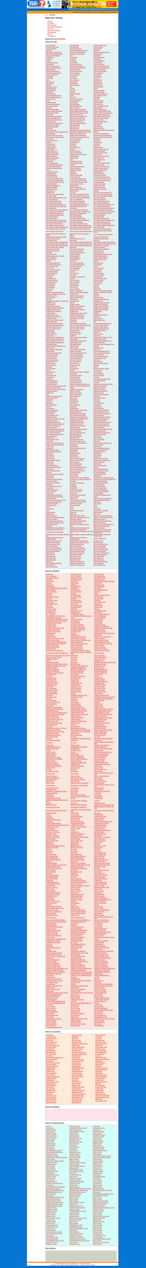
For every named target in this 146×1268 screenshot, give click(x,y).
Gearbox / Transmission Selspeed (79, 292)
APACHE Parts (50, 635)
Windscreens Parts (51, 1099)
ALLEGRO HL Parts (99, 630)
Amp (71, 87)
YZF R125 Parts (75, 1015)
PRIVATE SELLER (92, 12)
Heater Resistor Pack (99, 320)
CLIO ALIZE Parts (75, 704)
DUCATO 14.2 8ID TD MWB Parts (103, 738)
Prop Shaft (96, 382)
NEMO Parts (74, 873)
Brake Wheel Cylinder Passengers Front (57, 132)
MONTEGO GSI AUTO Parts (54, 868)
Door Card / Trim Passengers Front (79, 194)
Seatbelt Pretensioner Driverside (102, 422)
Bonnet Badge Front (75, 100)
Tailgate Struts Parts (77, 1092)
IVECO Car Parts (50, 1168)
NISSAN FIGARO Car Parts (53, 1200)
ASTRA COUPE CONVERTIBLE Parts (56, 642)
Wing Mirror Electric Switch (100, 549)
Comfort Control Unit (75, 168)
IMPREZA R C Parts (99, 803)
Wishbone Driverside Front (77, 561)
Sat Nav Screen (97, 406)
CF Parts (73, 693)
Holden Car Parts (74, 1159)
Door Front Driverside (99, 197)
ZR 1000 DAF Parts (51, 1024)
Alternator (48, 85)
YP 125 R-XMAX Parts (52, 1015)
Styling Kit (48, 472)
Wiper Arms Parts (50, 1101)
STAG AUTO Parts (99, 942)
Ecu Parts (98, 1056)
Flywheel (95, 261)
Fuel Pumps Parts (100, 1062)
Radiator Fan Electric (51, 391)
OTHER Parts (98, 880)
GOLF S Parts (50, 781)
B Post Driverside (50, 94)
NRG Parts (74, 877)
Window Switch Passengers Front (79, 541)
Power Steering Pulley (99, 380)
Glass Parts (98, 1066)
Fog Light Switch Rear (76, 266)
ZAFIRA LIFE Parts (51, 1020)
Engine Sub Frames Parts (102, 1059)
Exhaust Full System (75, 254)
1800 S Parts (49, 585)
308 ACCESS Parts (76, 597)
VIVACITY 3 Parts (75, 991)
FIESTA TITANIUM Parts (77, 757)
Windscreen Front (98, 541)
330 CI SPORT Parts (99, 602)
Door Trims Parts (99, 1054)
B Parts (48, 660)
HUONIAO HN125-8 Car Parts (77, 1162)
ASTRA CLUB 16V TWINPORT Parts (81, 640)
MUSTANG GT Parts (76, 872)
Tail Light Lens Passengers (77, 483)
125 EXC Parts (50, 581)
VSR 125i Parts (98, 994)
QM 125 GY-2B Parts (100, 901)
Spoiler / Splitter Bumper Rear (101, 448)
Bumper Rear (97, 139)
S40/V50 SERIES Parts (100, 928)
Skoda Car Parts (73, 1223)
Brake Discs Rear (50, 121)
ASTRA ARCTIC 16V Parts (78, 638)
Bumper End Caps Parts (52, 1045)
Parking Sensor (50, 377)
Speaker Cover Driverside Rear (78, 443)
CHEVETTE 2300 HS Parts (101, 695)
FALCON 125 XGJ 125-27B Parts (103, 748)
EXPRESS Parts (75, 748)
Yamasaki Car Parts (74, 1244)
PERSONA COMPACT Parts (102, 887)
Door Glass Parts (76, 1050)
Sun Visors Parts (76, 1088)
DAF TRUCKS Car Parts (75, 1142)
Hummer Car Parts (98, 1161)
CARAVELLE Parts (99, 683)
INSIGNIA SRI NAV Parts (53, 807)
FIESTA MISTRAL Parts (77, 755)
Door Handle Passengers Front (78, 206)
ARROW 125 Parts (51, 636)
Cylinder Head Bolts (51, 184)
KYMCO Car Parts (51, 1176)
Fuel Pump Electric (98, 280)
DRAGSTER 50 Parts (52, 737)
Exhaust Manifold (74, 256)
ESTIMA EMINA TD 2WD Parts (79, 747)
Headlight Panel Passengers (53, 311)
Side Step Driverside (51, 436)
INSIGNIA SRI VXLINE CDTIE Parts (104, 810)
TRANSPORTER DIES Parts (102, 972)
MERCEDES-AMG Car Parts (54, 1192)
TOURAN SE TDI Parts (100, 953)
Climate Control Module (52, 158)
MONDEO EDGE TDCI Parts (102, 865)
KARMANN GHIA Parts (100, 816)
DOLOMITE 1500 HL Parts (53, 735)
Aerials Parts (75, 1036)
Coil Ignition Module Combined (54, 165)
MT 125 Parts (74, 870)
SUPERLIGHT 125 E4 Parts (101, 947)
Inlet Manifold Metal (51, 344)
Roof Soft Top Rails (75, 405)
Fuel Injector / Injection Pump (77, 276)
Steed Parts (49, 944)
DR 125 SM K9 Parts (76, 735)
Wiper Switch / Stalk (98, 560)
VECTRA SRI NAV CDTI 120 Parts (103, 984)
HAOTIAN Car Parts (74, 1157)
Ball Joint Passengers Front (53, 95)
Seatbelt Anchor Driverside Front (78, 417)
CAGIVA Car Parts (74, 1135)
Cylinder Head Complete (76, 184)
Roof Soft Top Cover (98, 403)
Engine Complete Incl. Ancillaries (55, 247)
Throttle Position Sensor (99, 488)
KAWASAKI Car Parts (52, 1171)
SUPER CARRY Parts (77, 946)
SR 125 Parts (74, 942)
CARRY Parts (49, 686)
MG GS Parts (49, 851)
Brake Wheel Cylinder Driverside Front (80, 130)
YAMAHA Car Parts (51, 1244)
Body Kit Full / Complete (76, 99)
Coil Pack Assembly (98, 165)
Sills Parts (98, 1083)
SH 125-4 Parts (50, 937)
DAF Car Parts (50, 1142)
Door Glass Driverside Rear (77, 201)
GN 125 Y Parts (50, 773)
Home (47, 15)
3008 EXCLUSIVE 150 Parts (102, 595)
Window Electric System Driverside (55, 528)
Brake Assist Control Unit (76, 114)
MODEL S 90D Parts (99, 861)
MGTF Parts (74, 853)
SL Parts (96, 939)
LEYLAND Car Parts (51, 1181)
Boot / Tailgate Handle (76, 106)
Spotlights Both (74, 451)
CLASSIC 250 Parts (51, 704)
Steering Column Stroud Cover (101, 460)
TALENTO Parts (98, 949)
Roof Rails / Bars (74, 401)
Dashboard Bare (74, 185)
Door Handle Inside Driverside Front (55, 204)
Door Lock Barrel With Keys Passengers (57, 210)
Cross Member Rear (51, 175)
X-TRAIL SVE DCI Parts (77, 999)
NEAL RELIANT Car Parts (53, 1199)
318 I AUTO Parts (99, 598)
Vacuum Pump (50, 509)
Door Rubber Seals (98, 216)
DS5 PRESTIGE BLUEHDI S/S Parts (81, 738)
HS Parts (73, 798)
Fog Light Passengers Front (53, 264)
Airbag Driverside (50, 69)
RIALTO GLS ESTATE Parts (101, 910)
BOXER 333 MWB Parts (77, 671)
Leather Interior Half (51, 356)
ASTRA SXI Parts (99, 653)
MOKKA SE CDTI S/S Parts (78, 863)
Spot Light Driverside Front (100, 450)
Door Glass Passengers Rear (54, 203)
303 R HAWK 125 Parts (52, 597)
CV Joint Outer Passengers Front (55, 182)
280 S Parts (97, 591)
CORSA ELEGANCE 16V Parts (102, 711)
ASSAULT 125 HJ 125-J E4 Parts (55, 638)
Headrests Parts (76, 1069)
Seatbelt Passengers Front (53, 422)
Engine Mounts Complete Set (101, 249)
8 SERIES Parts (75, 612)
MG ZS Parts (97, 851)
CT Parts (73, 724)
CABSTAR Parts (98, 678)
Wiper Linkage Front (75, 556)
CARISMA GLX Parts (100, 685)
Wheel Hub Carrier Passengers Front (103, 524)
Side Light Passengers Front (77, 432)
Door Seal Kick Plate (51, 218)
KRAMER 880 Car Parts (52, 1175)
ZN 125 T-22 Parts (99, 1020)
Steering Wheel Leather (99, 465)
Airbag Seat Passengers (100, 71)
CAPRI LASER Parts (76, 683)
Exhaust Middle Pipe (75, 257)
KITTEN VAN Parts (99, 818)
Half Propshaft (73, 299)
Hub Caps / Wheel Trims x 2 (53, 327)
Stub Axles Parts (50, 1088)
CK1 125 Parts (75, 702)
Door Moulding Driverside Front (54, 213)
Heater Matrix (73, 320)
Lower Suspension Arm (52, 360)
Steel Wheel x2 (50, 455)
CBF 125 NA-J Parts (99, 688)
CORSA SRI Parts (75, 719)
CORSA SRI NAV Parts (100, 719)
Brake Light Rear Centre (52, 125)
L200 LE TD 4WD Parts (77, 821)
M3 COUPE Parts (99, 832)
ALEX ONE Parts (75, 623)
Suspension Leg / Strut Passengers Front (104, 479)
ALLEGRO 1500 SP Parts (53, 630)
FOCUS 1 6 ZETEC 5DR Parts (79, 759)
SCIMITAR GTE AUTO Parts (78, 932)
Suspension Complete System (54, 479)
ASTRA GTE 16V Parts (52, 645)
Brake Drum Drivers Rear (100, 121)
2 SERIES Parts (50, 586)
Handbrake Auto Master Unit (101, 299)
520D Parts (74, 609)
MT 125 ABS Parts (51, 872)
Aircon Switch (73, 78)
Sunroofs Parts (99, 1088)
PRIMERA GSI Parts (51, 896)
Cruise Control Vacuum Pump (101, 177)
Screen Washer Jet (98, 408)
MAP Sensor (96, 360)
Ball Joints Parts (76, 1040)
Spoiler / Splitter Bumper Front (78, 448)
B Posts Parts (49, 1040)
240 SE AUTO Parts (51, 591)
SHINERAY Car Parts (98, 1221)
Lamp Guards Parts (51, 1073)
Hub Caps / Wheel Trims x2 (53, 328)
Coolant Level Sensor (75, 170)
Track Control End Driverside (77, 500)
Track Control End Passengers (101, 500)
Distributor (96, 191)
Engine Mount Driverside (52, 249)
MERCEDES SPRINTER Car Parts (102, 1190)
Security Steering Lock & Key (101, 425)
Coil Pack (72, 165)
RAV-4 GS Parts (98, 906)
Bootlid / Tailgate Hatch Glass (78, 109)
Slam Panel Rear (98, 438)
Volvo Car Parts (97, 1240)
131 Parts (48, 583)
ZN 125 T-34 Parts (51, 1022)
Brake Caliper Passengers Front (78, 116)
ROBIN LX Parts (75, 915)
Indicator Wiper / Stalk (76, 342)
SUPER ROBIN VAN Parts (53, 947)
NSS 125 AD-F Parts (99, 877)
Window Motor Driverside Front (54, 529)
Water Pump (96, 514)
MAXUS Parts (50, 842)
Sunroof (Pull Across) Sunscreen (55, 474)
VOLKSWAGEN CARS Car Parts (55, 1240)
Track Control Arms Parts (78, 1094)
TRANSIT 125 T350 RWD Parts (79, 961)
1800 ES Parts (98, 583)
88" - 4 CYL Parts (50, 614)
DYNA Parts (74, 740)
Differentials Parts (51, 1050)
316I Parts (73, 598)
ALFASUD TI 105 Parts (77, 624)
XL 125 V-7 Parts (50, 1006)
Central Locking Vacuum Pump (78, 154)
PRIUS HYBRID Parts (76, 896)
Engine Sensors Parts (78, 1059)
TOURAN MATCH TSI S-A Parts (79, 953)
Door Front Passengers (76, 199)
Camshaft (48, 142)
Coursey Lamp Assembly (100, 170)
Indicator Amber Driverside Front (55, 337)
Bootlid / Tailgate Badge (52, 109)
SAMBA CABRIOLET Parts (53, 930)
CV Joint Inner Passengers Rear (55, 180)
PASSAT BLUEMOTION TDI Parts (80, 885)
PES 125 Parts (50, 889)
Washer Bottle (50, 514)
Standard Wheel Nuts (99, 451)
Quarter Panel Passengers (53, 387)
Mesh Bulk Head (97, 361)
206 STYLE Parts (50, 590)
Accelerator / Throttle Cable (77, 54)
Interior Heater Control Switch (54, 349)
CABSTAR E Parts (51, 679)
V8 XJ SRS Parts (50, 984)
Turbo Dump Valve (51, 505)
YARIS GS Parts (75, 1012)
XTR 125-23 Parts (51, 1010)
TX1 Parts (97, 977)
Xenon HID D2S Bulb (52, 566)
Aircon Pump (73, 76)
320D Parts (97, 600)
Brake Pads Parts (50, 1043)
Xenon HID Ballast (98, 563)
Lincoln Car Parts (97, 1181)
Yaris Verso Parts (98, 1012)
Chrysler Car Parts (74, 1136)
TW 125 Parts (49, 975)
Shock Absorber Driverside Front (55, 429)
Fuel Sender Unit (50, 283)
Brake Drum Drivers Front (77, 121)
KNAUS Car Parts (97, 1173)
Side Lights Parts (76, 1082)
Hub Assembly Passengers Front (102, 323)
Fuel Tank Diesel (74, 283)
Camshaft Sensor (50, 144)
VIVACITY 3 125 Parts (100, 991)
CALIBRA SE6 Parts (51, 681)
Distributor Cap (50, 192)
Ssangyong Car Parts (52, 1225)
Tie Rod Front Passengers (100, 489)
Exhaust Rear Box (51, 259)
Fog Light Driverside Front (53, 263)
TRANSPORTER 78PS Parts (102, 970)
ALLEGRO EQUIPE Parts (78, 630)
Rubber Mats (73, 406)
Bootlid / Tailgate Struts (52, 113)
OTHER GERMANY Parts (53, 884)
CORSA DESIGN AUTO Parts (79, 711)
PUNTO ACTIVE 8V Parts (53, 901)
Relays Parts (75, 1078)
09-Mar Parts (49, 574)
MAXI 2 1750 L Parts (99, 840)
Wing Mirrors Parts (77, 1099)
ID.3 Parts (97, 800)
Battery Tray (73, 97)
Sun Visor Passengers (99, 472)
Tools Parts (49, 1094)
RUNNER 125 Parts (51, 925)
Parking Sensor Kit (75, 377)
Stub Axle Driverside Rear (53, 470)
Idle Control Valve (74, 330)
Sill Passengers (50, 438)
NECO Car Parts (73, 1199)
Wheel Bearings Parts (78, 1095)
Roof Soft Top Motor (51, 405)
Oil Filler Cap (73, 367)
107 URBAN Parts (99, 574)
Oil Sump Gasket (50, 372)
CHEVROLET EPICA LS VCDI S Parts (104, 697)
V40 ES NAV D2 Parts (52, 982)
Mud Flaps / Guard (51, 365)
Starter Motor (49, 453)
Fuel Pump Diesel (74, 280)
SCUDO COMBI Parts (100, 934)
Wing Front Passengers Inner (54, 549)
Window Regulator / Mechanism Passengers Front (54, 538)
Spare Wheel (49, 441)
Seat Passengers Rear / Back (78, 415)
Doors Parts (49, 1056)
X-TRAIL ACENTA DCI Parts (101, 998)
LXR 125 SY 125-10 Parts (53, 832)
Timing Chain (49, 493)
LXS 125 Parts (74, 832)
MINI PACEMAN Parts (52, 858)
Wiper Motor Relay (51, 560)
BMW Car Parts (73, 1133)
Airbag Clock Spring (98, 64)
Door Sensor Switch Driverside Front (56, 220)
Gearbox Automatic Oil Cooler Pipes (56, 294)
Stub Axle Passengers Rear (100, 470)
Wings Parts (98, 1099)
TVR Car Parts (50, 1235)
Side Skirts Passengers (99, 434)
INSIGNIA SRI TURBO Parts (78, 807)
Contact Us (52, 36)
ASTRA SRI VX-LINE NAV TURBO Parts (57, 653)
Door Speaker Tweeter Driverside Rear (103, 225)
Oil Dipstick (49, 367)
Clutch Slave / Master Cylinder (101, 163)
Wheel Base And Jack (99, 519)
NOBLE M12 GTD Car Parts (100, 1200)
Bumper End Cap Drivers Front (54, 135)
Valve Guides (97, 509)
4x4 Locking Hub (50, 45)
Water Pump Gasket (51, 515)
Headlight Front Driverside (100, 304)
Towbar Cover (73, 498)
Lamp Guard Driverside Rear (54, 353)
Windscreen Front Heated (53, 542)
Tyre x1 (95, 505)
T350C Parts (74, 949)
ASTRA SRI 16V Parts (77, 649)
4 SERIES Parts (98, 605)
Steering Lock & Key (99, 462)
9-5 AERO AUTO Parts (77, 614)
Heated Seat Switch (51, 318)
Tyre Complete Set (75, 505)
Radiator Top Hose (98, 392)
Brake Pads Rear (98, 126)
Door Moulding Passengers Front (102, 213)
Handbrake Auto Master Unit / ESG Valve (57, 301)
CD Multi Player (50, 149)
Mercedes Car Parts (98, 1188)
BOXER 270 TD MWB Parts (78, 669)
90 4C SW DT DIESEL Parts (101, 614)
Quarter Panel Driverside (100, 386)
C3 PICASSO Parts (51, 678)
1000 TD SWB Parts (76, 574)
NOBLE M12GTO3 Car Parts (100, 1202)
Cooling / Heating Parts (78, 1047)
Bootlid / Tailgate (97, 107)
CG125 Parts (49, 695)
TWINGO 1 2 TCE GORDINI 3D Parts (81, 975)
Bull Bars (95, 132)
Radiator (72, 387)
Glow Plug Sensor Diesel (76, 297)
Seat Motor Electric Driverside (78, 413)
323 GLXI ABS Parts (76, 602)
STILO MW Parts (98, 944)
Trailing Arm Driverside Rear (53, 502)
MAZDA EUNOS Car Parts (53, 1188)
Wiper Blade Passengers (100, 554)
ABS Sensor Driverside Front (54, 52)
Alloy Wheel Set (97, 80)
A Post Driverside (98, 47)
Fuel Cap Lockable (75, 268)
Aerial (71, 55)
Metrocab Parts (98, 847)
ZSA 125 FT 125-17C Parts (78, 1024)
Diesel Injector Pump (51, 189)
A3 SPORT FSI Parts (76, 619)
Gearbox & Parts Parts (52, 1066)
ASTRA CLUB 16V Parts (52, 640)
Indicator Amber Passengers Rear (55, 339)
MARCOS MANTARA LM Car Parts (55, 1187)
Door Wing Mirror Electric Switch (102, 229)
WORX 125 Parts (75, 996)
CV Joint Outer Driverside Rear (101, 180)
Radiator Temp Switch (76, 392)
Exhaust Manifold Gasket (100, 256)
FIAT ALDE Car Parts (98, 1149)
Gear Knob (96, 287)
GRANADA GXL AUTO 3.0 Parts (79, 785)
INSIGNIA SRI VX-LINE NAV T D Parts (56, 810)
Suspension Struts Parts (78, 1090)
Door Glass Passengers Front (101, 201)
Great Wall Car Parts (74, 1155)
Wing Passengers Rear (99, 551)
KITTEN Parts (50, 818)
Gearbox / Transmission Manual (54, 292)
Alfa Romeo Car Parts (99, 1128)
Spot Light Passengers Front (53, 451)
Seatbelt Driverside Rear (100, 420)
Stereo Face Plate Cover (76, 469)
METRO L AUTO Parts (52, 847)
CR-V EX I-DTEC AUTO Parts (54, 723)
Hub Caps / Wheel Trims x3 (77, 328)
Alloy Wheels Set (98, 83)
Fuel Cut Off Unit (97, 270)
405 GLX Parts (98, 607)
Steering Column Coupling (100, 458)
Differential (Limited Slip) (100, 189)
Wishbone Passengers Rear (77, 563)
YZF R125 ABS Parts (100, 1015)
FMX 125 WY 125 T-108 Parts (54, 759)
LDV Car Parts (97, 1178)
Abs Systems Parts (100, 1035)
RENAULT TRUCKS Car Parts (101, 1216)
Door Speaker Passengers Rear (102, 223)
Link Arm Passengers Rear (100, 356)
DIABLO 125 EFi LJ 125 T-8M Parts (80, 731)
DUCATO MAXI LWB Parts (53, 740)
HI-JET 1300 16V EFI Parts (78, 795)
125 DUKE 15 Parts (76, 579)
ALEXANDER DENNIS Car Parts (78, 1128)
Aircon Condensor (98, 73)
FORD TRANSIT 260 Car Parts (54, 1152)
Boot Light (49, 107)
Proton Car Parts (97, 1213)
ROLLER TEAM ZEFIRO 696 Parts (80, 920)
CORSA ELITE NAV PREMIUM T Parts (56, 712)
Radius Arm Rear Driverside (101, 394)
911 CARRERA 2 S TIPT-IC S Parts (55, 616)
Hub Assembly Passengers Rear (55, 325)
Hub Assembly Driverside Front (54, 323)
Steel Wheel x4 (97, 455)
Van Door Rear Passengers (100, 510)
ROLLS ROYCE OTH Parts (101, 920)
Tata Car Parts (73, 1230)
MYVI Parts (49, 873)
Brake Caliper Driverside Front (101, 114)
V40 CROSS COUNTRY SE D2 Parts (81, 980)
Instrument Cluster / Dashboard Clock (103, 344)
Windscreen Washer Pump (100, 544)
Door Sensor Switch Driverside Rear (79, 220)
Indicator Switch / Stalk (99, 339)
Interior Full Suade (98, 347)
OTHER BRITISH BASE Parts (79, 882)
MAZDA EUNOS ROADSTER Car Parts (80, 1188)
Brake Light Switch (75, 125)
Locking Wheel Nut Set (76, 358)
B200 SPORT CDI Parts (52, 662)
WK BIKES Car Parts (51, 1242)
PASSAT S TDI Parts (51, 887)
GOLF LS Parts (98, 778)
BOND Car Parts (97, 1133)
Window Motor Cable (99, 528)
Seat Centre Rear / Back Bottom (78, 410)
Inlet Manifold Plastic (75, 344)
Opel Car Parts (73, 1204)
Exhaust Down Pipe (98, 252)
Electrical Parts (76, 1057)
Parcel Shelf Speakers (76, 375)
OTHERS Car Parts (51, 1207)
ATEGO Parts (74, 655)
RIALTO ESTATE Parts (52, 910)
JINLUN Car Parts (51, 1169)
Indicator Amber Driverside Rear (78, 337)
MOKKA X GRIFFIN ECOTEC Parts (80, 865)
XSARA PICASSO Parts (100, 1008)
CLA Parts (97, 702)
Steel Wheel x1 (97, 453)
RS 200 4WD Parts (51, 923)
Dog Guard (73, 192)
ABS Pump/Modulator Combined (78, 50)
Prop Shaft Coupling (51, 384)
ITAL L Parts (97, 813)
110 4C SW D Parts (99, 576)
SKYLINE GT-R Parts (76, 939)
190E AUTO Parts (99, 585)
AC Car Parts (96, 1126)
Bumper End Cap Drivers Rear (78, 135)
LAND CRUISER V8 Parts (78, 823)
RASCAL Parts (75, 906)
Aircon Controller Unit (52, 74)
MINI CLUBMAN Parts (100, 854)
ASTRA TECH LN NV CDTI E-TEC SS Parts (58, 655)
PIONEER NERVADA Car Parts (77, 1211)
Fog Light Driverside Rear (77, 263)
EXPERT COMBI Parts (100, 747)
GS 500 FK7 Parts (99, 788)
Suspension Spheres (51, 481)
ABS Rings (96, 50)
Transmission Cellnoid (52, 503)
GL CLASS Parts (98, 767)
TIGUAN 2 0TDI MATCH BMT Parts (103, 951)
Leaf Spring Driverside (52, 354)
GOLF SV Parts (50, 783)
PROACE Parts (50, 898)
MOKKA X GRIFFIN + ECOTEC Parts (56, 865)
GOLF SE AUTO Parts (100, 781)
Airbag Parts (98, 1036)
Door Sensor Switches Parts (79, 1054)
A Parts (73, 617)
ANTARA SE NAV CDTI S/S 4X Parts (104, 633)
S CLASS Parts (98, 925)
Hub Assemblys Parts (101, 1069)
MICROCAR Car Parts (75, 1194)
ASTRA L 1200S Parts (77, 645)
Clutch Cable (49, 161)
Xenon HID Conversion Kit (77, 565)
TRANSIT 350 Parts (76, 963)
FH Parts (73, 752)
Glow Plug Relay (50, 297)
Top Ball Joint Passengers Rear (54, 496)
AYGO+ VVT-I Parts (99, 659)
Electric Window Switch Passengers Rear (57, 245)
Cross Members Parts (101, 1047)
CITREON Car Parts (98, 1136)
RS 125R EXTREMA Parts (101, 921)
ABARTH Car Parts (74, 1126)
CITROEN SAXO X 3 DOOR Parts (103, 698)
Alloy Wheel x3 (97, 81)
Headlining (96, 313)
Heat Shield (96, 316)
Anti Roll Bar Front (98, 87)
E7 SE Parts (49, 743)
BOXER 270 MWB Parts (52, 669)
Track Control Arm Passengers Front (56, 500)
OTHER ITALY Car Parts (76, 1206)
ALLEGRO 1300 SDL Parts (101, 626)
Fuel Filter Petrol (50, 275)
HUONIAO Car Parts (51, 1162)
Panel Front (49, 373)
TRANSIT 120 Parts (51, 961)
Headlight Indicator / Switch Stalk (55, 308)
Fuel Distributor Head (52, 271)
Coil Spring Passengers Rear (54, 168)
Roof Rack (49, 401)
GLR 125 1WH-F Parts (100, 769)
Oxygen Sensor (97, 372)
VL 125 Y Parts (75, 994)
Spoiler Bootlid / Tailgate (52, 450)
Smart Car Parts (97, 1223)
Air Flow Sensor (97, 62)
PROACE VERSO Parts (100, 898)
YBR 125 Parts (50, 1013)
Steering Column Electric (76, 460)
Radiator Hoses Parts (101, 1076)
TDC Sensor (49, 484)
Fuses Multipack (50, 287)
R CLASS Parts (75, 903)
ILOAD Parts (74, 803)
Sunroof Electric (74, 474)
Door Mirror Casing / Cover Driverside (80, 211)
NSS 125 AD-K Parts (76, 878)
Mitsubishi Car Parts (74, 1195)
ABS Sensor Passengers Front (101, 52)
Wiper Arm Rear (50, 554)
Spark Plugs (96, 441)
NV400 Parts (49, 880)
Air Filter (48, 61)
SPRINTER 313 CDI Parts (101, 941)
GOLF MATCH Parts (51, 779)
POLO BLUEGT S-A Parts (53, 892)
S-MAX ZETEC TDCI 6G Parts (54, 927)
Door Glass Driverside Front (53, 201)
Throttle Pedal (73, 488)
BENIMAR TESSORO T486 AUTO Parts (57, 664)
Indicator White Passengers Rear (55, 342)
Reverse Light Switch (52, 398)
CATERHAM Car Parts (99, 1135)
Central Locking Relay (76, 152)
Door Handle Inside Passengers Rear (56, 206)
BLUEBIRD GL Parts (99, 666)
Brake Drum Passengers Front (54, 123)
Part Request (53, 25)
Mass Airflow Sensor (51, 361)
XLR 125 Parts (75, 1006)
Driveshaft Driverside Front (100, 237)
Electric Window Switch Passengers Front (81, 244)
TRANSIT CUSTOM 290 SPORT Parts (81, 968)
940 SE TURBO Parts (100, 616)
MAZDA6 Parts (75, 844)
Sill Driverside (97, 436)
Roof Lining (96, 399)
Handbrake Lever (50, 302)
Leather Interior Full (98, 354)
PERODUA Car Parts (52, 1209)
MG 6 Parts (97, 849)
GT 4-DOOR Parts (51, 789)
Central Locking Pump (52, 152)
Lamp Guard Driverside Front (101, 351)
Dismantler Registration (55, 27)
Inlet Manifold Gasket (99, 342)
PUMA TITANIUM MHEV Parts (102, 899)
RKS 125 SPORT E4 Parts (78, 913)
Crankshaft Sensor (51, 173)
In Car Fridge (97, 335)
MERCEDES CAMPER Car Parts (55, 1190)
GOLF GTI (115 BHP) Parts (101, 776)
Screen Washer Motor (52, 410)
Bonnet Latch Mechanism (53, 104)
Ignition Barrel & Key (75, 332)
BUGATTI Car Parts (51, 1135)
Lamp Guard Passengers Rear (101, 353)
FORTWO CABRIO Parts (101, 762)
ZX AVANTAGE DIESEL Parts (54, 1027)
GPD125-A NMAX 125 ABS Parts (80, 783)
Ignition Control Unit (75, 334)
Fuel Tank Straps (74, 285)
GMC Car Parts (97, 1154)
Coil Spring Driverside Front (53, 166)
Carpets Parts (99, 1045)
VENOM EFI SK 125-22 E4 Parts (79, 986)
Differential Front (50, 191)
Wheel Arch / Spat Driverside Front (102, 515)
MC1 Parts (97, 844)
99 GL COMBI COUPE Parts (53, 617)
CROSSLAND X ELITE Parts (102, 723)
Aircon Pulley (49, 76)
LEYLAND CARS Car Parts (76, 1181)
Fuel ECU (72, 271)
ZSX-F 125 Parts (50, 1025)
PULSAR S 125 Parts (76, 899)
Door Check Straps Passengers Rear (80, 197)
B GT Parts (74, 660)
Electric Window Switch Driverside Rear (104, 242)
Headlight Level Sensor (76, 308)
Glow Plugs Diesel (98, 297)
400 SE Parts (49, 607)
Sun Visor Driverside (75, 472)
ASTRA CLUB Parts (99, 638)
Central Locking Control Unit (101, 149)
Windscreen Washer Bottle (77, 544)
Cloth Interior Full (50, 159)
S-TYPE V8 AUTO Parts (77, 927)
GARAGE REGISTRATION (79, 12)
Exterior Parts (99, 1061)
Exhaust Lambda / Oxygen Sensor (102, 254)
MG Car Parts (96, 1192)
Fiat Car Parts (73, 1149)
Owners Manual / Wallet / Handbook (79, 372)
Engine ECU (73, 247)
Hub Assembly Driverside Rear (78, 323)
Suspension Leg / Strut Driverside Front (80, 479)
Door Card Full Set (51, 196)
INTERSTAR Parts (51, 813)
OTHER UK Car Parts (99, 1206)
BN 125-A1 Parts (98, 667)
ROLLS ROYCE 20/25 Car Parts (78, 1218)
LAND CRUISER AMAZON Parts (103, 821)
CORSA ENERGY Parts (77, 712)
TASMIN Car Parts (51, 1230)
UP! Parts (96, 979)
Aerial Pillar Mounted (99, 57)
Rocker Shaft (49, 399)
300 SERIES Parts (76, 595)
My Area (51, 28)
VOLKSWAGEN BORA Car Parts (102, 1239)
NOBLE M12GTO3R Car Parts (54, 1204)
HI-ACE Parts (49, 795)
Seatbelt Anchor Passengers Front (55, 418)
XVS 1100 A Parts (75, 1010)
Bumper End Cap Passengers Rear (103, 137)
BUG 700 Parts (75, 674)
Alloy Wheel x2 (74, 81)
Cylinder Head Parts (77, 1049)
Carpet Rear (96, 145)
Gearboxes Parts (76, 1066)
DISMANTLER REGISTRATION (97, 9)
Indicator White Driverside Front (54, 341)
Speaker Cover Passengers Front (102, 443)
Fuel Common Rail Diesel (53, 270)
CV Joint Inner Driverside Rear (78, 178)
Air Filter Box (73, 61)
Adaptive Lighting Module (53, 55)
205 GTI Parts (74, 588)
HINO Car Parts (50, 1159)
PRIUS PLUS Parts (99, 896)
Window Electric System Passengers (79, 528)
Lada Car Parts (73, 1176)
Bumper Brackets (50, 133)
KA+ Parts (49, 816)
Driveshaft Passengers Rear (101, 238)
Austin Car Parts (50, 1131)
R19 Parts (48, 904)
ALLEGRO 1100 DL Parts (77, 626)
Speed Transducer (98, 444)
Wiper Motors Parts (51, 1102)
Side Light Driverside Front (53, 432)
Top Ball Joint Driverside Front (54, 495)
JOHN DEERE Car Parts (76, 1169)
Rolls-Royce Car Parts (99, 1218)
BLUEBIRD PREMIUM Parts (78, 667)
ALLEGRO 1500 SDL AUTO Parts (103, 628)
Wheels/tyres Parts (51, 1097)
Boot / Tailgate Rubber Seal (100, 106)
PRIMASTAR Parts (99, 894)
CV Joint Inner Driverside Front (54, 178)
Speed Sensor (73, 444)
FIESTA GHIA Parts (51, 754)
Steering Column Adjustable (77, 458)
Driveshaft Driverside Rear (53, 238)
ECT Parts (73, 743)
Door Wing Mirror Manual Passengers (56, 237)
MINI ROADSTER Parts (77, 858)
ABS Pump (49, 50)
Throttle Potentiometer (52, 489)
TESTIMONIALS (102, 12)
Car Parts (61, 39)
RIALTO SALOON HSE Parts (78, 911)
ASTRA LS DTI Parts (99, 647)
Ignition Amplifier (50, 332)
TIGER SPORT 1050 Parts (78, 951)
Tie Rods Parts (99, 1092)
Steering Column (50, 458)
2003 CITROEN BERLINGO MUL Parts (56, 588)
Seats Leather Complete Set (101, 424)
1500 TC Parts (74, 583)
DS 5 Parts (49, 738)
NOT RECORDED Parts (52, 875)
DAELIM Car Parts (74, 1140)
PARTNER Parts (50, 885)
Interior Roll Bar (50, 351)
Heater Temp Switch (51, 322)
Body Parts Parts (99, 1040)
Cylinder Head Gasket (99, 184)
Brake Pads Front (74, 126)
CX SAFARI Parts (99, 724)
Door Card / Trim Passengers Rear (102, 194)
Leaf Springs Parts (77, 1073)
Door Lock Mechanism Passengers (102, 210)
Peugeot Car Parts (74, 1209)
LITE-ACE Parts (50, 828)
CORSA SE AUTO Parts (77, 718)
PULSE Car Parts (50, 1214)
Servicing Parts (99, 1080)
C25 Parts (97, 676)
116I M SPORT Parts (76, 578)
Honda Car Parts (97, 1159)
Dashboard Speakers (52, 187)
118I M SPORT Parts (100, 578)
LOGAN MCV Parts (99, 828)
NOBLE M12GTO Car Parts (76, 1202)
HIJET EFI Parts (50, 796)
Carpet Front (73, 145)
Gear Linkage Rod (75, 289)
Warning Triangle (98, 512)
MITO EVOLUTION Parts (77, 859)
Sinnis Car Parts (50, 1223)
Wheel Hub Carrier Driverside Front (79, 524)
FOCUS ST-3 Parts (99, 761)
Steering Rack (97, 463)
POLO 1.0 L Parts (51, 891)
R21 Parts (73, 904)
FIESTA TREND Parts (100, 757)
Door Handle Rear (51, 208)
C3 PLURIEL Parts (76, 678)
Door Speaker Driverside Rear (54, 223)
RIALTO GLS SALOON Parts (54, 911)
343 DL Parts (97, 604)
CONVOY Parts (98, 705)
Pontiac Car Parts (51, 1213)
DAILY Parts (49, 726)
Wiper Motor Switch (75, 560)
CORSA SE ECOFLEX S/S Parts (103, 718)
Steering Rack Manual (52, 465)
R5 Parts (96, 904)
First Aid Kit (73, 261)
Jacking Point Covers (75, 351)
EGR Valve (96, 240)
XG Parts (96, 1003)
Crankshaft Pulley (98, 171)
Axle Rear (72, 92)
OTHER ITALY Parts (76, 884)
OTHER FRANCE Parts (100, 882)
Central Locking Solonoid (100, 152)
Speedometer (49, 448)
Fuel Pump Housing (51, 282)
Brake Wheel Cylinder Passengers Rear (80, 132)
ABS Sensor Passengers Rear (54, 54)
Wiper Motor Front (51, 558)
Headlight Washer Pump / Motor (78, 313)
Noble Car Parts (73, 1200)
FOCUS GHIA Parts (99, 759)
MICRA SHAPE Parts (100, 853)
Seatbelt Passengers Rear (77, 422)
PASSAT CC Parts (99, 885)
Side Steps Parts (76, 1083)
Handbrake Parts (50, 1068)
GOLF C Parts (74, 773)
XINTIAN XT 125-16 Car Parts (101, 1242)
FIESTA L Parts (75, 754)
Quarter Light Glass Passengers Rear (80, 386)
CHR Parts (49, 698)
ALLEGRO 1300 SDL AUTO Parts (55, 628)
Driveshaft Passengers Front (77, 238)
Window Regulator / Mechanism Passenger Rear (102, 535)
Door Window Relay (98, 227)
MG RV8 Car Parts (51, 1194)
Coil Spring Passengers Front (101, 166)
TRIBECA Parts (98, 973)
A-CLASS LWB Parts (99, 617)
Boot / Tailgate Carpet (52, 106)
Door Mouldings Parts (101, 1052)
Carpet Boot (96, 144)
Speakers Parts (76, 1085)
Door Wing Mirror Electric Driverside (55, 229)
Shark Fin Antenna (75, 427)
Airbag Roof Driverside (99, 69)
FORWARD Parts (75, 764)
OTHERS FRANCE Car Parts (77, 1207)
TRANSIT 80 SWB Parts (100, 965)
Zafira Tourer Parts (76, 1020)
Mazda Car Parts (97, 1187)
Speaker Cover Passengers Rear (55, 444)
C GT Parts (49, 676)
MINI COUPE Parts (99, 856)
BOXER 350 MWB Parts (100, 673)
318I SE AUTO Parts (51, 600)
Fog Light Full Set (98, 263)
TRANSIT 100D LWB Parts (78, 960)
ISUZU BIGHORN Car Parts (76, 1166)
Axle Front (72, 90)
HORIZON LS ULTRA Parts (53, 798)
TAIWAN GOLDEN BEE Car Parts (78, 1228)
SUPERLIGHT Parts (76, 947)
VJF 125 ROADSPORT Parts (54, 994)
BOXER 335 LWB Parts (77, 673)
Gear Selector (97, 289)
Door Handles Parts (100, 1050)
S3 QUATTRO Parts (76, 928)
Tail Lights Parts (50, 1092)
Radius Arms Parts (51, 1078)
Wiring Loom (49, 561)
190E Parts (74, 585)
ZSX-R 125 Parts (75, 1025)
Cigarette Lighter (74, 156)
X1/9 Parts (73, 1001)
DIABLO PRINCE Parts (100, 731)
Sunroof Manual (74, 476)
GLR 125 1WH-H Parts (52, 771)
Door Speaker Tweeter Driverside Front (80, 225)
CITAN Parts (74, 698)
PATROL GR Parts (76, 887)
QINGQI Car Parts (74, 1214)
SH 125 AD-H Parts (76, 935)
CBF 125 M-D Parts (76, 688)
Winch (71, 526)
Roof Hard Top (74, 399)
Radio (47, 394)
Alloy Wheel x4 (50, 83)
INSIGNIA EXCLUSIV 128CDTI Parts (104, 805)
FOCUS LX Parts (50, 761)
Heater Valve (73, 322)
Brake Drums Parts (100, 1042)
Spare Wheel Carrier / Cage (77, 441)
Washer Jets (73, 514)
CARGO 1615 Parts (51, 685)
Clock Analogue (74, 158)
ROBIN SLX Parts (99, 915)
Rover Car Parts (50, 1220)
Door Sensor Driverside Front (78, 218)
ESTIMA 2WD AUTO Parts (53, 747)
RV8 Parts (73, 925)
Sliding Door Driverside (52, 439)
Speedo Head (97, 446)
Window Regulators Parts (102, 1097)
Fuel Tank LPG (97, 283)
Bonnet (48, 100)
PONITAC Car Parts (98, 1211)
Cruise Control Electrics (99, 175)
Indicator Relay (74, 339)
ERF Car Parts (50, 1147)
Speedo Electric (74, 446)
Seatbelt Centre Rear (52, 420)
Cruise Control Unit (75, 177)
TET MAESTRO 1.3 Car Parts (54, 1232)
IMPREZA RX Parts (51, 805)
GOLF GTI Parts (75, 776)
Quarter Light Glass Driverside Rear (103, 384)
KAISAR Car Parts (98, 1169)
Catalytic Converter (51, 147)
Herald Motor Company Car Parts (102, 1157)
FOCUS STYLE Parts (52, 762)
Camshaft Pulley (97, 142)
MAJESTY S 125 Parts (52, 835)
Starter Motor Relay (75, 453)
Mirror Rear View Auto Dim (100, 363)
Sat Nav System (74, 408)
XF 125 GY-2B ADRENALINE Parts (55, 1003)
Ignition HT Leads (98, 334)
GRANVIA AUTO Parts (52, 788)
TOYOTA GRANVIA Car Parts (54, 1233)
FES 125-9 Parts (50, 752)
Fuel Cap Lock (50, 268)
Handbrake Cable (74, 301)
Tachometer (73, 481)
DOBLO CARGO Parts (100, 733)
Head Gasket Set (50, 304)
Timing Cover (73, 493)
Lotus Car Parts (97, 1183)
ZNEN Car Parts (97, 1244)
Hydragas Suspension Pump (101, 328)
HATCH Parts (74, 791)
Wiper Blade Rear (51, 556)
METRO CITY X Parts (100, 846)
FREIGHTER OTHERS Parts (54, 766)
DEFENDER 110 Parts (100, 726)
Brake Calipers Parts (51, 1042)
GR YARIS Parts (50, 785)
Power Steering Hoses (76, 380)
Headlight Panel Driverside (100, 309)
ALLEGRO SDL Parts (100, 631)
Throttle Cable (50, 488)
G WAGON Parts (50, 767)
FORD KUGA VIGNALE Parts (79, 762)
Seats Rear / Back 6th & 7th (53, 425)
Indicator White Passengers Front (102, 341)
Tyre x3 (72, 507)
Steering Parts (50, 1087)
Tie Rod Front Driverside (76, 489)
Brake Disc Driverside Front (77, 118)
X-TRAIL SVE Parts (51, 999)
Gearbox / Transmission (76, 290)
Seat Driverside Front (75, 412)
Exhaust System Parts (78, 1061)
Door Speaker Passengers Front (78, 223)
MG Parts (48, 849)
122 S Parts (49, 579)
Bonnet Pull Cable (74, 104)
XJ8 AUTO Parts (75, 1005)
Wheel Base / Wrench (75, 519)
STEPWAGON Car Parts (76, 1225)
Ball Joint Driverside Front (100, 94)
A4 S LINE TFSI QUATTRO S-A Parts (56, 621)
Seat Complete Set (51, 412)
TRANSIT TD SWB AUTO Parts (54, 970)
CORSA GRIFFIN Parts (52, 716)
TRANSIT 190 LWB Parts (53, 963)
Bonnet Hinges (74, 102)
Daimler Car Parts (51, 1143)
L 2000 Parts (49, 821)
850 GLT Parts (98, 612)
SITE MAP (114, 9)
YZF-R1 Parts (49, 1017)
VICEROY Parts (75, 987)
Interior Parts (98, 1071)
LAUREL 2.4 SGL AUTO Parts (79, 827)
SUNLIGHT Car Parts (52, 1226)
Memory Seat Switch (75, 361)
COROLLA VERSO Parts (77, 707)
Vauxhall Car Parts (98, 1237)
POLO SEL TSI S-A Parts (53, 894)
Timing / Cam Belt (51, 491)
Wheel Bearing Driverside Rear (78, 521)
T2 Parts (48, 949)
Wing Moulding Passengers (77, 551)
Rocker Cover (73, 398)
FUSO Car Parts (97, 1152)
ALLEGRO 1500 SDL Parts (78, 628)
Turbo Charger (97, 503)
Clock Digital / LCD (98, 158)
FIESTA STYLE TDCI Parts (53, 757)
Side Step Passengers (76, 436)
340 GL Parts (74, 604)
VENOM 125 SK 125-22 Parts (54, 986)
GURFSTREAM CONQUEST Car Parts (56, 1157)
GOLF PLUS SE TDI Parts (78, 779)
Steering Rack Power (75, 465)
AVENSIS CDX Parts (51, 659)
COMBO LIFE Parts (76, 705)
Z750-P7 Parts (74, 1017)
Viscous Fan (73, 512)
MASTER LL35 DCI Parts (53, 837)
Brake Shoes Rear (51, 130)
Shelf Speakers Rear (99, 427)
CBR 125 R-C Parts (99, 690)
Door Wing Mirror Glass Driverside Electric (81, 231)
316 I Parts (49, 598)
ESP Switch (49, 252)
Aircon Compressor (75, 73)
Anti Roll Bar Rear (51, 88)
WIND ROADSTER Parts (53, 996)
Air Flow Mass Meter (99, 61)
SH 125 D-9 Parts (99, 935)
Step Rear (96, 467)
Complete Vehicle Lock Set (100, 168)
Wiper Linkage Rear (98, 556)
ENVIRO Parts (50, 745)
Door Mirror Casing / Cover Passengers (104, 211)
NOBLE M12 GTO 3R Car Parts (54, 1202)
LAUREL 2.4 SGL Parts (52, 827)
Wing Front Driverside (75, 546)
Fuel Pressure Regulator (100, 278)
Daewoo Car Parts (98, 1140)
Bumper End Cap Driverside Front (102, 135)
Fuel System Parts (51, 1064)
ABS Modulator (97, 49)
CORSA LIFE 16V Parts (100, 716)
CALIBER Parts (75, 679)
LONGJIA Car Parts (74, 1183)
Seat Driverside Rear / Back (100, 412)
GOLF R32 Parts (98, 779)
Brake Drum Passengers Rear (78, 123)
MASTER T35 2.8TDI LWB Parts (79, 837)
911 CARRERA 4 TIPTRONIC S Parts (81, 616)
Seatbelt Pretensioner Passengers (55, 424)
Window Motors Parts (77, 1097)
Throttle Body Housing (99, 486)
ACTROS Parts (98, 621)
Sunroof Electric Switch (99, 474)
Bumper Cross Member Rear (101, 133)
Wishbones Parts (76, 1102)
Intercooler (96, 346)
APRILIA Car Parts (51, 1129)
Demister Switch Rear (75, 187)
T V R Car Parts (50, 1228)
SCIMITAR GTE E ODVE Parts (102, 932)
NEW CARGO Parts (99, 873)
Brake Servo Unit (74, 128)
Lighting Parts (99, 1073)
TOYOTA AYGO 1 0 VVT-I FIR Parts (55, 956)
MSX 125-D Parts (50, 870)
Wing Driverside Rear (52, 546)
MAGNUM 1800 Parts (100, 833)
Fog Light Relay (97, 264)
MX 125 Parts (98, 872)
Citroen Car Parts (50, 1138)
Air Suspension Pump (75, 64)
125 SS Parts (74, 581)
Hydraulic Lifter (50, 330)
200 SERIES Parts (76, 586)
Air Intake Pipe (50, 64)
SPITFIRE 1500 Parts (76, 941)
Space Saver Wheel (98, 439)
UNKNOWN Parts (75, 979)
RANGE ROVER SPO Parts (53, 906)
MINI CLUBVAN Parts (52, 856)
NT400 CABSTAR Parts (100, 878)
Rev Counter (96, 396)
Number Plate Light (75, 365)
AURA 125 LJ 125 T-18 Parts (54, 657)
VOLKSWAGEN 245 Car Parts (77, 1239)
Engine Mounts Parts (51, 1059)
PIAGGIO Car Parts (98, 1209)
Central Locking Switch (52, 154)
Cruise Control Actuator (76, 175)
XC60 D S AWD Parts (100, 1001)
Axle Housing (49, 92)
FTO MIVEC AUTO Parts (77, 766)
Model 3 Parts (74, 861)
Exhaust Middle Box (51, 257)
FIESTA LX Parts (50, 755)
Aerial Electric (97, 55)
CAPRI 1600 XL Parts (52, 683)
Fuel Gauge (73, 275)
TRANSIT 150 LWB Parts (101, 961)
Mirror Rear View (74, 363)
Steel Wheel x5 (50, 457)
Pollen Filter (49, 379)
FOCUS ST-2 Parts (76, 761)
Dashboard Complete (99, 185)
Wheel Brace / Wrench (76, 522)
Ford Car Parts (73, 1150)
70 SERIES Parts (50, 612)
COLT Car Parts (97, 1138)
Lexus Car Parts (97, 1180)
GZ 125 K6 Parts (98, 789)
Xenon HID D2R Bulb (99, 565)
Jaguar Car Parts (74, 1168)
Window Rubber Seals (99, 538)
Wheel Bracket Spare (52, 524)
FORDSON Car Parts (75, 1152)
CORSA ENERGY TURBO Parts (79, 714)
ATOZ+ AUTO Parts (99, 655)
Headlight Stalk (97, 311)
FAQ (108, 12)
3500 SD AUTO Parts (76, 605)
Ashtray (95, 88)
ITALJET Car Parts (98, 1166)
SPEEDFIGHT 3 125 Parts (53, 941)
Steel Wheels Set (74, 457)
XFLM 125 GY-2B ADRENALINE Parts (81, 1003)
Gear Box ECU (74, 287)
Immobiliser (73, 335)
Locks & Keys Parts (77, 1075)
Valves (48, 510)
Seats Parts (75, 1080)
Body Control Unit (51, 99)
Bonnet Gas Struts (98, 100)
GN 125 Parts (74, 771)
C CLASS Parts (98, 674)
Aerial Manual (49, 57)
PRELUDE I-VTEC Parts (77, 894)
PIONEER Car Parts (51, 1211)
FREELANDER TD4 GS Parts (102, 764)
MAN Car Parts (73, 1185)
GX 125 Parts (74, 789)
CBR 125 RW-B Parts (52, 693)
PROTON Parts (50, 899)
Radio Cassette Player (76, 394)
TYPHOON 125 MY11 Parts (53, 979)
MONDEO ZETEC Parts (77, 866)
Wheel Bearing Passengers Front (102, 521)
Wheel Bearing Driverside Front (54, 521)
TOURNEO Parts (75, 954)
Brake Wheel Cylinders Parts (79, 1043)
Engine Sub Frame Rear (76, 251)
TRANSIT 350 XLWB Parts (78, 965)
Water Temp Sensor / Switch (77, 515)
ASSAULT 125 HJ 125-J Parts (102, 636)
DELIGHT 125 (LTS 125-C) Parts (103, 730)
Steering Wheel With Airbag (53, 467)
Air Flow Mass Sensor (52, 62)
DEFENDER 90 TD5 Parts (53, 730)
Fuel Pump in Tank (75, 282)
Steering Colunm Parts (78, 1087)
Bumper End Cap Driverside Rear (55, 137)
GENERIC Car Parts (51, 1154)
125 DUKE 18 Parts (99, 579)
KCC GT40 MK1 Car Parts (76, 1171)
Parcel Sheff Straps (51, 375)
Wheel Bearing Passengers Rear (55, 522)
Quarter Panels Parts (77, 1076)
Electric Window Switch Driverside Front (57, 242)
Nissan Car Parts (97, 1199)
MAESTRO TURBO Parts (77, 833)
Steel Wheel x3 (74, 455)
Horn (94, 322)
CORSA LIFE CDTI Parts (53, 718)
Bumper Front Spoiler (75, 139)
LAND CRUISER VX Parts (101, 823)
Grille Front (49, 299)
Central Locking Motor (99, 151)
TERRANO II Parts (51, 951)
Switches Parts (99, 1090)
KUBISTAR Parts (98, 820)
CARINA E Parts (75, 685)
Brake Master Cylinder (52, 126)
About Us (51, 23)
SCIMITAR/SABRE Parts (77, 934)
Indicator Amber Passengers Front (102, 337)
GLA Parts (49, 769)
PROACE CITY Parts (76, 898)
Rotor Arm (49, 406)
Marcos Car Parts (97, 1185)
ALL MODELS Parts (51, 626)
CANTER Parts (75, 681)
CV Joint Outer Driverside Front (78, 180)
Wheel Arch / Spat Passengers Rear (103, 517)
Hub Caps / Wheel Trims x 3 (77, 327)
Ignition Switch (50, 335)
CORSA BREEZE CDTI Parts (78, 709)
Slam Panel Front (74, 438)
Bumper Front (49, 139)
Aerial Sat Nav (97, 59)
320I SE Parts (50, 602)
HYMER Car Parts (98, 1162)
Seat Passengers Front (52, 415)
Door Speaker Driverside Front (101, 222)
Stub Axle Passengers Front (77, 470)
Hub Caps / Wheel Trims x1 (100, 327)
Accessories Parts (51, 1036)
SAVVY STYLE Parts (100, 930)
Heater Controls (97, 318)
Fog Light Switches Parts (53, 1062)
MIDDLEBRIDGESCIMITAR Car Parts (103, 1194)
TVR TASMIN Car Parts (99, 1235)
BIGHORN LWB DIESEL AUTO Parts (56, 666)
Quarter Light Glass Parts (53, 1076)
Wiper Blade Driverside (76, 554)
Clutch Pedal (96, 161)
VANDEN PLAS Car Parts (76, 1237)
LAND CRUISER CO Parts (53, 823)
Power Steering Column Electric (102, 379)
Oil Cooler (96, 365)
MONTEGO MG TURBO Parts (79, 868)
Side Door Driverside (75, 431)
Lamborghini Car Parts (99, 1176)
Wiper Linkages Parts (101, 1101)
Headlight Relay (74, 311)
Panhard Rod (73, 373)
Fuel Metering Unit (51, 278)
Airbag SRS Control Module (53, 73)
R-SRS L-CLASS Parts (100, 903)
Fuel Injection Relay (98, 275)
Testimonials (52, 32)
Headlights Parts (50, 1069)
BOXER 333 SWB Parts (100, 671)
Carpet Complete (50, 145)
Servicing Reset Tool (51, 427)
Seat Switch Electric (98, 415)
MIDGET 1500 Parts (76, 854)
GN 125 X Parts (98, 771)
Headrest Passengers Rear (77, 316)
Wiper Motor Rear (98, 558)
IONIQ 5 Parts (74, 813)
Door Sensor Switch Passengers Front (103, 220)
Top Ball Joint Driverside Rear (78, 495)
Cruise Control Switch (52, 177)
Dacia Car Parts (50, 1140)
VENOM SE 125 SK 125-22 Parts (103, 986)
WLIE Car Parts (73, 1242)
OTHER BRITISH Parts (52, 882)
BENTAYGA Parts (75, 664)
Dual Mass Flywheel (51, 240)
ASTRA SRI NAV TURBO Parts (54, 650)
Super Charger (50, 477)
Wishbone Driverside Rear (100, 561)
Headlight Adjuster (75, 304)
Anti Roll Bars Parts (51, 1038)
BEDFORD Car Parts (98, 1131)
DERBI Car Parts (97, 1143)
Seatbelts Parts (50, 1080)
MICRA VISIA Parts (51, 854)
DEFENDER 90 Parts (100, 728)
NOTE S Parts (74, 875)
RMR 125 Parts (98, 913)
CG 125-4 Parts (98, 693)
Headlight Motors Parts (78, 1068)
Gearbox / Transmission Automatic (102, 290)
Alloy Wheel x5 (74, 83)
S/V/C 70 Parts (98, 927)
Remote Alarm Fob (75, 396)
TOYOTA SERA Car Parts (76, 1233)
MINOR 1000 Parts (99, 858)
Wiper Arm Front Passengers (101, 553)
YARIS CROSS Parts (51, 1012)
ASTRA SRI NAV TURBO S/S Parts (80, 650)
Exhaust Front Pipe (51, 254)
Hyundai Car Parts (51, 1164)
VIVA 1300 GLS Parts (100, 989)
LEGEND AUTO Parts (100, 827)
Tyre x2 (48, 507)
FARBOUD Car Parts (98, 1147)
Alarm (47, 80)
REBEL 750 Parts (75, 908)
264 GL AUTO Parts (76, 591)
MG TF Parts (74, 851)
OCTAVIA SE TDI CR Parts (78, 880)
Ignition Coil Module (51, 334)
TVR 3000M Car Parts (75, 1235)
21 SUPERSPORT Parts (100, 590)
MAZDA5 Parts (50, 844)
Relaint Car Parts (97, 1214)
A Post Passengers (51, 49)
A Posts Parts (49, 1035)
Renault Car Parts (74, 1216)
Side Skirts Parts (50, 1083)
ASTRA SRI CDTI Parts (100, 649)
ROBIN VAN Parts (51, 917)
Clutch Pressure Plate (52, 163)
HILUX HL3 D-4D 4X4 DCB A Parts (80, 796)
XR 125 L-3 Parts (98, 1006)
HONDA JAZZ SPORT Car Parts (55, 1161)
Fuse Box (96, 285)
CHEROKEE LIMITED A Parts (79, 695)
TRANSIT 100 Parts (76, 958)
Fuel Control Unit (74, 270)
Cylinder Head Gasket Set (53, 185)
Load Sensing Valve (51, 358)
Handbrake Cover (98, 301)
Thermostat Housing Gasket (53, 486)
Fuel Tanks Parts (76, 1064)
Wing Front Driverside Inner (53, 547)
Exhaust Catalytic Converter (77, 252)
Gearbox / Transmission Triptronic (102, 292)
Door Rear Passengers (52, 216)
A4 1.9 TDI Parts (98, 619)
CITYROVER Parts (99, 700)
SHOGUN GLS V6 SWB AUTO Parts (104, 937)
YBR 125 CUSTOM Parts (77, 1013)
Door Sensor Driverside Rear (101, 218)
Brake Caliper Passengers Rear (102, 116)
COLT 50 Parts (50, 705)
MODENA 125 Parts (51, 863)
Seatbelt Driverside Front (76, 420)
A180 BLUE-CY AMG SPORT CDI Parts (57, 619)
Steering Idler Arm (74, 462)
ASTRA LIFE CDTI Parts (52, 647)
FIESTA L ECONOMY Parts (101, 754)
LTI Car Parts (49, 1185)
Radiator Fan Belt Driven (76, 389)
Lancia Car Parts (50, 1178)
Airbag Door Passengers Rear (101, 68)
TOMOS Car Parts (74, 1232)
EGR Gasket (73, 240)
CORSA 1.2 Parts (99, 707)
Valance (72, 509)
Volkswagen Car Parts (52, 1239)
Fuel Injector (49, 276)
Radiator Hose (50, 392)
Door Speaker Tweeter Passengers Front (57, 227)
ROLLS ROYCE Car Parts (53, 1218)
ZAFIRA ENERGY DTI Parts (53, 1018)
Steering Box (96, 457)
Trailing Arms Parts (100, 1094)
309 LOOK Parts (98, 597)
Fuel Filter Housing (98, 273)
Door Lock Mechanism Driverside (79, 210)
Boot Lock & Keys (74, 107)
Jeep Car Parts (97, 1168)
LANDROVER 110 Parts (77, 825)
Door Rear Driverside (75, 215)
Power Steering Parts (101, 1075)
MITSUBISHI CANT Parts (101, 859)
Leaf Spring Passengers (76, 354)
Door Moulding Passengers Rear (55, 215)
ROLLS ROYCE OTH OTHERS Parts (56, 921)
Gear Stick (49, 290)
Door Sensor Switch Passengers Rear (56, 222)
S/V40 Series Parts (51, 928)
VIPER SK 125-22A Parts (53, 989)
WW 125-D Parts (75, 998)
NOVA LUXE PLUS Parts (101, 875)
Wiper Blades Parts (77, 1101)
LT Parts (73, 830)
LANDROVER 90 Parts (100, 825)
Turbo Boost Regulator (76, 503)
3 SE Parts (49, 595)
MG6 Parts (49, 853)
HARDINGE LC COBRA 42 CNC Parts (56, 791)
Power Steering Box (75, 379)
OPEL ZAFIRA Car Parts (99, 1204)
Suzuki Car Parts (97, 1226)
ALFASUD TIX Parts (99, 624)
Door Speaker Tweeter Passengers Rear (81, 227)
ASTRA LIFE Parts (99, 645)
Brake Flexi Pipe (97, 123)
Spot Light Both (74, 450)
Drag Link (72, 237)
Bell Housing (96, 97)
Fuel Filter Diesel (74, 273)
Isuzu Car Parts (50, 1166)
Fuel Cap (95, 266)
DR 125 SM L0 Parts (99, 735)
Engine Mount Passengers (77, 249)
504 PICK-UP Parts (51, 609)
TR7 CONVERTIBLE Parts (78, 956)
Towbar (95, 496)
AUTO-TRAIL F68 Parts (100, 657)
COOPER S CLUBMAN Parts (54, 707)
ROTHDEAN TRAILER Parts (78, 921)
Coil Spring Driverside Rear (77, 166)
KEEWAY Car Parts (98, 1171)
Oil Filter (95, 367)
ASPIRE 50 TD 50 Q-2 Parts (78, 636)
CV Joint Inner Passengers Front (102, 178)
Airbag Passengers (75, 69)
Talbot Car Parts (97, 1228)
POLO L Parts (74, 892)
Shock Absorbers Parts (52, 1082)
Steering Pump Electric (76, 463)
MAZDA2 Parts (75, 842)
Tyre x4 (95, 507)
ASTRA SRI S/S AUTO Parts (102, 650)
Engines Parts (50, 1061)
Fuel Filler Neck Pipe (51, 273)
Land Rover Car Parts (75, 1178)
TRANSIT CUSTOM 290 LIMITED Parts (57, 968)
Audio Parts (75, 1038)
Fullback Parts (98, 766)
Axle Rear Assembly (98, 92)
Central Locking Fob (75, 151)
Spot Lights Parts (100, 1085)
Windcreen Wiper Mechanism (101, 526)
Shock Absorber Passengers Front (102, 429)
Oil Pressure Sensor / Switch (101, 368)
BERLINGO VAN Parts (100, 664)
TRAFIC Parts (50, 958)
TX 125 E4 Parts (50, 977)
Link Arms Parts (50, 1075)
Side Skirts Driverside (75, 434)
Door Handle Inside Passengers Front (103, 204)
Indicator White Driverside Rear (78, 341)
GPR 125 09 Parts (99, 783)
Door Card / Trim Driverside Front (102, 192)
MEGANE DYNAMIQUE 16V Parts (55, 846)
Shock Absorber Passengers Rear (55, 431)
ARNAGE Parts (75, 635)
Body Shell (96, 99)
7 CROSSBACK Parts (100, 610)
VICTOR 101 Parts (99, 987)
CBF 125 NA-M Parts (52, 690)
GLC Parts (73, 769)
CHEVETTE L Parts (51, 697)
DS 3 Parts (74, 737)
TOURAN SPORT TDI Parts (53, 954)
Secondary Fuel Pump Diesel (77, 425)
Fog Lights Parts (76, 1062)
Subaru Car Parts (97, 1225)
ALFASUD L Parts (51, 624)
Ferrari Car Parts (50, 1149)
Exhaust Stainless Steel (99, 259)
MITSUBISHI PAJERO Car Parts (55, 1197)
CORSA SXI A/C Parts (52, 721)
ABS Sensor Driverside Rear (77, 52)
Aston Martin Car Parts (75, 1129)
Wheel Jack (49, 526)
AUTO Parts (74, 657)
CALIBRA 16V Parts (99, 679)
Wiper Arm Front (50, 553)
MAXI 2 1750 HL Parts (77, 840)
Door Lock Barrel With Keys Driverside (103, 208)
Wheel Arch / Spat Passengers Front (79, 517)
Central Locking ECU (51, 151)
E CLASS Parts (98, 740)
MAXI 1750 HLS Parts (52, 840)
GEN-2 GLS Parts (75, 767)
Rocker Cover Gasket (99, 398)
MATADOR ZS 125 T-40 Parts (102, 837)
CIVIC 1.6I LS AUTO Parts (53, 702)
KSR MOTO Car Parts (75, 1175)
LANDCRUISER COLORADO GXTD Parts (57, 825)
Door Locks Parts (50, 1052)
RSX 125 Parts (98, 923)
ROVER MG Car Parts (75, 1220)
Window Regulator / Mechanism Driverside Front (102, 532)
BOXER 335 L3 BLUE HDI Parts (55, 673)
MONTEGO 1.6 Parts (100, 866)
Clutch (71, 159)
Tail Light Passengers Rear (100, 483)
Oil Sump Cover (97, 370)
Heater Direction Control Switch (54, 320)
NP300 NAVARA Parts (52, 877)
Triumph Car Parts (98, 1233)
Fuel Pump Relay (98, 282)
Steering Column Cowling (53, 460)
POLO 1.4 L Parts (99, 891)
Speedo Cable (50, 446)
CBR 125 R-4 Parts (76, 690)
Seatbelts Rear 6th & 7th (76, 424)
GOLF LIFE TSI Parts (76, 778)
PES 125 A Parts (75, 889)
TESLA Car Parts (97, 1230)
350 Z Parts (49, 605)
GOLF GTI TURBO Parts (52, 778)
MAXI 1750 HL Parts (99, 839)
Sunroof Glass (50, 476)
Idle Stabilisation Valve (99, 330)
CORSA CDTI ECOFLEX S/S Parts (103, 709)
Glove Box (96, 294)
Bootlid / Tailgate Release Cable (102, 111)
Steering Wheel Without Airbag (78, 467)
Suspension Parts (51, 1090)
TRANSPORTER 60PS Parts (78, 970)
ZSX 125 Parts (98, 1024)
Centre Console (97, 154)
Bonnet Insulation (98, 102)
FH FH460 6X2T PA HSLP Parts (103, 752)
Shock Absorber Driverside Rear (78, 429)
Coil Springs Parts (51, 1047)
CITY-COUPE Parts (51, 700)
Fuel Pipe (72, 278)
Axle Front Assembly (99, 90)
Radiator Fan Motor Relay (100, 391)
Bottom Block (49, 114)
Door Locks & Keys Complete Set (55, 211)
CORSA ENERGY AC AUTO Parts (55, 714)
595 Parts (96, 609)
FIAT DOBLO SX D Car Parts (54, 1150)
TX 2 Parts (73, 977)
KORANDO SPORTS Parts (53, 820)
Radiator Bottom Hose (99, 387)
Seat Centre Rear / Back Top (101, 410)
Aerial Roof (49, 59)
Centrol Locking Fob (51, 156)
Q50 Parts (73, 901)
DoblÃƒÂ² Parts (75, 733)
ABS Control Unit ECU (76, 49)
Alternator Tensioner (51, 87)
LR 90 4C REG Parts (51, 830)
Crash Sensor (73, 173)
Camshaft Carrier (74, 142)
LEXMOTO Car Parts (75, 1180)
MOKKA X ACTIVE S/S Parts (102, 863)
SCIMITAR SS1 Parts (52, 934)
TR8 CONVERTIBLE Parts (101, 956)
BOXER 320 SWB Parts (52, 671)
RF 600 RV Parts (98, 908)
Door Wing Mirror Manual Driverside (103, 234)
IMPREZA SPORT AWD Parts (79, 805)
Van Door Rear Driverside (77, 510)
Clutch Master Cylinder (76, 161)
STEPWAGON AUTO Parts (78, 944)
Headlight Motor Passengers (77, 309)
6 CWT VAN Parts (51, 610)
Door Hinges (73, 208)
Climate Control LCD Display (101, 156)
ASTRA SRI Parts (51, 649)
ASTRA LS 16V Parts (76, 647)
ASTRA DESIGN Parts (77, 642)
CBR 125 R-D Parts (51, 692)
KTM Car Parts (97, 1175)
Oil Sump (72, 370)
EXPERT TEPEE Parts (52, 748)
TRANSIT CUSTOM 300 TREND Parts (104, 968)
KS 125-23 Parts (75, 820)
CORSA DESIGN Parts (52, 711)
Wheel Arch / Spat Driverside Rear (55, 517)
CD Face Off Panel (75, 147)
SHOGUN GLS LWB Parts (78, 937)
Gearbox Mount (74, 294)
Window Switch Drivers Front (54, 541)
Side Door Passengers (99, 431)
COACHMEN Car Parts (75, 1138)
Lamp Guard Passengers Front (78, 353)
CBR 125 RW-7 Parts (100, 692)
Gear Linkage (49, 289)
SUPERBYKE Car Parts (75, 1226)
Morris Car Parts (97, 1197)
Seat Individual (50, 413)
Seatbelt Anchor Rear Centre (101, 418)
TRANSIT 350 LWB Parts (101, 963)
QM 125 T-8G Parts (51, 903)
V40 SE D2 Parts (75, 982)
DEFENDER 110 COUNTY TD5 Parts (56, 728)
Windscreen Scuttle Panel (53, 544)
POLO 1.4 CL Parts (76, 891)
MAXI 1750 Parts (75, 839)
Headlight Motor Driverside (53, 309)
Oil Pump (48, 370)
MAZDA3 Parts (98, 842)
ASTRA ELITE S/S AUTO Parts (79, 643)
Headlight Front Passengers (77, 306)
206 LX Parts (97, 588)
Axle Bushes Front (51, 90)
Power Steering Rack (75, 382)
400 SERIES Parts (76, 607)
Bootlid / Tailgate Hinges (100, 109)
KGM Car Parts (50, 1173)
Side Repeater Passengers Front (55, 434)
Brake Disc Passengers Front (54, 120)
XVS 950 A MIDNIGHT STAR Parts (103, 1010)
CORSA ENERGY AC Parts (101, 712)
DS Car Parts (73, 1145)
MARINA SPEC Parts (76, 835)
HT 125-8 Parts (98, 798)
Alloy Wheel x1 (50, 81)
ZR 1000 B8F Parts (99, 1022)
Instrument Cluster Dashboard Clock (56, 346)
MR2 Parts (97, 868)
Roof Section (96, 401)
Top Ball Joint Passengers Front (102, 495)
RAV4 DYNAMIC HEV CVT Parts (55, 908)
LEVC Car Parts (50, 1180)
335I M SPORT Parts (51, 604)
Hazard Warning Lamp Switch (101, 302)
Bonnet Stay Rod (98, 104)
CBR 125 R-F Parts (76, 692)
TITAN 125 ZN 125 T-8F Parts (54, 953)
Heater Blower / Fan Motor (77, 318)
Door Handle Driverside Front (78, 203)
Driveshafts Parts (76, 1056)
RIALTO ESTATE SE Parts (78, 910)
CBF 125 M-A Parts (99, 686)
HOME (70, 9)
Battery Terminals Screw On (53, 97)
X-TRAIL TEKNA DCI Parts (101, 999)
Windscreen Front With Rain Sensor (79, 542)
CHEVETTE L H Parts (76, 697)
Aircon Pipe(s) (97, 74)
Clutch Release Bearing (76, 163)
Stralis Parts (49, 946)
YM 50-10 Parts (98, 1013)
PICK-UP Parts (98, 889)
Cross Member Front (99, 173)
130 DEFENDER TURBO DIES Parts (104, 581)
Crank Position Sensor (52, 171)
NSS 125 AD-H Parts (51, 878)
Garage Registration (54, 30)
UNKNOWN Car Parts (52, 1237)
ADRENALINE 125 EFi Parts (54, 623)
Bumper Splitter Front (52, 140)
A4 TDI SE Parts (75, 621)
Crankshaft (73, 171)
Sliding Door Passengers (76, 439)
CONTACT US (113, 12)
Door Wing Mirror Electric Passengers (80, 229)
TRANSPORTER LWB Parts (53, 973)
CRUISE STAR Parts (51, 724)
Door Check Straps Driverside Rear (103, 196)
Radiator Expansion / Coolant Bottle (55, 389)
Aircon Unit (96, 78)
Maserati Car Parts (74, 1187)
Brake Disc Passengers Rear (77, 120)
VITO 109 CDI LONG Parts (78, 989)
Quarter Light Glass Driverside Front (79, 384)
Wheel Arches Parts (51, 1095)
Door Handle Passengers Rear (101, 206)
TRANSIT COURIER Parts (78, 967)
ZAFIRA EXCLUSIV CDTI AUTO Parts (104, 1018)
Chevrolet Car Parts (51, 1136)
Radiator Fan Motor (75, 391)
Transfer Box (96, 502)
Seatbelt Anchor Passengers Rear (79, 418)
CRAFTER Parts (75, 723)
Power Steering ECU (51, 380)
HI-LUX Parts (97, 795)
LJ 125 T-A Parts (75, 828)
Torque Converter (74, 496)
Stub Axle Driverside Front (100, 469)
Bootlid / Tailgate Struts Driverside (79, 113)
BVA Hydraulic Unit (75, 140)
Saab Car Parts (97, 1220)
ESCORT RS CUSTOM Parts (102, 745)
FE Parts (48, 750)
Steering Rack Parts (100, 1087)
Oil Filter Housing (50, 368)
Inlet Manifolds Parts (77, 1071)
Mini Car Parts (50, 1195)
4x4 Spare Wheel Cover (99, 45)
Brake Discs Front (98, 120)
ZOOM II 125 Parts (76, 1022)
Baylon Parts (74, 662)
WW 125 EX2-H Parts (52, 998)
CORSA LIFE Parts (76, 716)
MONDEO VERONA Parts (53, 866)
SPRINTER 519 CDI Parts (53, 942)
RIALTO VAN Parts (99, 911)
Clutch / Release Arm (99, 159)
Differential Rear (74, 191)
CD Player (72, 149)
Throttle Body (73, 486)
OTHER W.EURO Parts (100, 884)
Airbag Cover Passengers (77, 66)
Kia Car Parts (73, 1173)
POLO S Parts (98, 892)
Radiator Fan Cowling (99, 389)
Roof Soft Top (49, 403)
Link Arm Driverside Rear (76, 356)
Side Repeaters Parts (101, 1082)
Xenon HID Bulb (50, 565)
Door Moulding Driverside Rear (78, 213)
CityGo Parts (74, 700)
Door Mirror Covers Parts (78, 1052)
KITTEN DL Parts (75, 818)
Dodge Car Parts (50, 1145)
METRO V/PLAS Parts (77, 847)
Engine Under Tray (98, 251)
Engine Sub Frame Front (52, 251)
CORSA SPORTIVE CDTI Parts (54, 719)
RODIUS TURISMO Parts (77, 917)
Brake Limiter (97, 125)
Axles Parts (98, 1038)
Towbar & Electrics (51, 498)
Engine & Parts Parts (101, 1057)
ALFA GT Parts (98, 623)
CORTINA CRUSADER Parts (78, 721)
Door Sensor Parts (51, 1054)
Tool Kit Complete (98, 493)
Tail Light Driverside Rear (100, 481)
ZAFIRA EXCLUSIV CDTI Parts (79, 1018)
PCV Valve (96, 377)
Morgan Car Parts (74, 1197)
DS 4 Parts (97, 737)
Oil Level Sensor (74, 368)
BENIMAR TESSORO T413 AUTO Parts (105, 662)
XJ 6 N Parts (49, 1005)
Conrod (48, 170)
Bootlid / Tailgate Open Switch (54, 111)
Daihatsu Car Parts (98, 1142)
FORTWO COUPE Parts (52, 764)
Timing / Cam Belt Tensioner (101, 491)
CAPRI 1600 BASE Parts (101, 681)
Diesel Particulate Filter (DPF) (78, 189)
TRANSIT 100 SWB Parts (53, 960)
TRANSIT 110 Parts (99, 960)
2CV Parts (73, 593)
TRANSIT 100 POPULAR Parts (102, 958)
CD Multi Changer (98, 147)
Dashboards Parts (100, 1049)
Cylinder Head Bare (98, 182)
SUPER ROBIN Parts (100, 946)
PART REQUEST (84, 9)
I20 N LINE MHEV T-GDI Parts (79, 800)
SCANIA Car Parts (51, 1221)
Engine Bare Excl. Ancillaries (101, 245)
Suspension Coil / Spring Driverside (79, 477)
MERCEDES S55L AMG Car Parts (78, 1190)
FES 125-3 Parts (98, 750)
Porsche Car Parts (74, 1213)
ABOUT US (76, 9)
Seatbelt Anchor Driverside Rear (102, 417)
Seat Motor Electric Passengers (101, 413)
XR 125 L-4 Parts (50, 1008)
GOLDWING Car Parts (52, 1155)
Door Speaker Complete (76, 222)
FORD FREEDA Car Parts (100, 1150)
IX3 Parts (48, 814)
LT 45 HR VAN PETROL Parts (102, 830)
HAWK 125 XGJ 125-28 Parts (102, 791)
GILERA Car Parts (74, 1154)
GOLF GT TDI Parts (51, 776)
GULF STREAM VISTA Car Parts (102, 1155)
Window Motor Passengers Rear (55, 532)
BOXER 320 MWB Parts (100, 669)
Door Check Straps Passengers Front (56, 197)
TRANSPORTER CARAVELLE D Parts (81, 972)
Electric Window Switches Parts (54, 1057)
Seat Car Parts (73, 1221)
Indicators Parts (50, 1071)
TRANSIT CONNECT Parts (53, 967)
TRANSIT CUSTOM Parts (101, 967)
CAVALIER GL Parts (76, 686)
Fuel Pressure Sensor (52, 280)
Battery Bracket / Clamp (99, 95)
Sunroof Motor (97, 476)
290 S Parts (49, 593)
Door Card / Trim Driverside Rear (55, 194)
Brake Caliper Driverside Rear (54, 116)
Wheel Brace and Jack (99, 522)
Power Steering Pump (52, 382)
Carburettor (73, 144)
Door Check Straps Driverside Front (79, 196)
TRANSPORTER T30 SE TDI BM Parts (81, 973)
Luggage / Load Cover (76, 360)
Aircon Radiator (97, 76)
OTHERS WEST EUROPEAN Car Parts (103, 1207)
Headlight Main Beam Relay (101, 308)
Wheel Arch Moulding (52, 519)
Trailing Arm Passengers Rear (78, 502)
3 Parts (96, 593)
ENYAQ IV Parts (75, 745)
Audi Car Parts (97, 1129)
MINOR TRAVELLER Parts (53, 859)
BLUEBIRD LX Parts (51, 667)
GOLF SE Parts (75, 781)
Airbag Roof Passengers (52, 71)
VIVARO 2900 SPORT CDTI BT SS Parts (82, 992)
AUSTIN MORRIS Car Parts (76, 1131)
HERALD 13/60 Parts (52, 793)
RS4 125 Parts (75, 923)
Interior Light (96, 349)
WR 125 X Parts (98, 996)
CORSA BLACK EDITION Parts (54, 709)
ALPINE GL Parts (50, 633)
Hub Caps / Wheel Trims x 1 (101, 325)
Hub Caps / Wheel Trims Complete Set (80, 325)
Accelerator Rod (97, 54)
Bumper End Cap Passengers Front (79, 137)
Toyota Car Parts (97, 1232)
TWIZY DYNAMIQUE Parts (101, 975)
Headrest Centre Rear (52, 315)
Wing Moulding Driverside (53, 551)
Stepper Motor (50, 469)
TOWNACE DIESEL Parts (101, 954)
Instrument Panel (74, 346)
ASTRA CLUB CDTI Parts (101, 640)
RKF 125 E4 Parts (51, 913)
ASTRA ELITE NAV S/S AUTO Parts (56, 643)
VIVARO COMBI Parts (100, 992)
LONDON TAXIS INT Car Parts (54, 1183)
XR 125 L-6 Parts (75, 1008)
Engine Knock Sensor (99, 247)
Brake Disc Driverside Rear (100, 118)
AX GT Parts (74, 659)
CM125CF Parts (98, 704)
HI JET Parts (97, 793)
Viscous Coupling (50, 512)
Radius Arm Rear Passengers (54, 396)
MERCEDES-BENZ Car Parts (77, 1192)
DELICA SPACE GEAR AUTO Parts (80, 730)
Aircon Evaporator (74, 74)
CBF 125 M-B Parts (51, 688)
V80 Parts (73, 984)
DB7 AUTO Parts (75, 726)
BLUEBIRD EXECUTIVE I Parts (79, 666)
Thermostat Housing (98, 484)
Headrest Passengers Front (53, 316)
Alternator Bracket (74, 85)
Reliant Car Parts (50, 1216)
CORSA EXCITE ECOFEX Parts (103, 714)
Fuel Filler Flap (97, 271)
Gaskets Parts (99, 1064)
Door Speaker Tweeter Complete (55, 225)
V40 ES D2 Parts (98, 980)
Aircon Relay (49, 78)
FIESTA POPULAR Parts (101, 755)
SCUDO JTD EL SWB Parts (53, 935)
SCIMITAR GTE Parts (52, 932)
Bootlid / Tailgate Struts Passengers (103, 113)
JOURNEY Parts (98, 814)
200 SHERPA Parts (99, 586)
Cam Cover (96, 140)
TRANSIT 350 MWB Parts (53, 965)
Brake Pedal (49, 128)
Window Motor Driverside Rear (78, 529)
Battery (72, 95)
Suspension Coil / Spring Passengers (103, 477)
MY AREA (108, 9)
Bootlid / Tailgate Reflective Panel (79, 111)
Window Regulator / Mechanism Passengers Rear (78, 538)
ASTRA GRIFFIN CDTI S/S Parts (103, 643)
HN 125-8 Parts (98, 796)
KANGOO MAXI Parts (76, 816)
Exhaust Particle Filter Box (100, 257)
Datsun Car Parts (74, 1143)
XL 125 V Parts (98, 1005)
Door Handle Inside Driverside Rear (79, 204)
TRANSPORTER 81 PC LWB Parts (55, 972)
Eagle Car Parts (97, 1145)
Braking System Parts (101, 1043)
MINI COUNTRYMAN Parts (78, 856)
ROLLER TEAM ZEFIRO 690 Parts (55, 920)
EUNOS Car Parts (74, 1147)
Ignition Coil (96, 332)
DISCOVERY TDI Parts (52, 733)
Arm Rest (72, 88)
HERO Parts (74, 793)
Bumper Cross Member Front (77, 133)
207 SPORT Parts (75, 590)
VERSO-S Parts (50, 987)
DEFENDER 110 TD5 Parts (78, 728)
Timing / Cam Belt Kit (75, 491)
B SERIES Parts (98, 660)
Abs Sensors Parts (77, 1035)
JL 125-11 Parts (75, 814)
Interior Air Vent (50, 347)
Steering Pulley (50, 463)
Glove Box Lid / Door (51, 296)
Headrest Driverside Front (77, 315)
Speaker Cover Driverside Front (54, 443)
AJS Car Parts (50, 1128)
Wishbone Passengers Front (53, 563)
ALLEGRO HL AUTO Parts (53, 631)
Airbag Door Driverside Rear (53, 68)
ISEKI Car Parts (97, 1164)
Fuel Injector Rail (98, 276)
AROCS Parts (98, 635)
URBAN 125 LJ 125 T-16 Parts (54, 980)
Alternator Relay (97, 85)
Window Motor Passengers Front (102, 529)
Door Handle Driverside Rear (101, 203)
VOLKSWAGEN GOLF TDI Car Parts (79, 1240)
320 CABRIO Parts (76, 600)
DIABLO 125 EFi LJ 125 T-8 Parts (55, 731)
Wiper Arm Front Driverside (77, 553)
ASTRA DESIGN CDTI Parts (101, 642)
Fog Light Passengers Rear (77, 264)
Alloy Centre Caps (75, 80)
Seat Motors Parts (100, 1078)
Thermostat (73, 484)
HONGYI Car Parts (74, 1161)
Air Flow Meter (74, 62)
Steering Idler (49, 462)
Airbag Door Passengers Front (78, 68)
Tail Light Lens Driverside (53, 483)
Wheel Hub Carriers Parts (102, 1095)
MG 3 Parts (74, 849)
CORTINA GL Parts (99, 721)
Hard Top (72, 302)
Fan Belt (48, 261)
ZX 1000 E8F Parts (99, 1025)
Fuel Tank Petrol (50, 285)
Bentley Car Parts (51, 1133)
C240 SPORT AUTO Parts (78, 676)
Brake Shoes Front (98, 128)
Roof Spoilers (97, 405)
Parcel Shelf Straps (98, 375)
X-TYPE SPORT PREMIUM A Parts (55, 1001)
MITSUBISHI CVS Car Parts (100, 1195)
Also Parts (73, 633)
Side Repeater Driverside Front (101, 432)
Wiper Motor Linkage (75, 558)
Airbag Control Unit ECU (52, 66)
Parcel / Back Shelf (98, 373)
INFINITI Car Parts (74, 1164)
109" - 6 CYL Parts (76, 576)
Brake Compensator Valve (53, 118)
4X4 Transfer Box (74, 47)
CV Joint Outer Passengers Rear (78, 182)
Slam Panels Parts (51, 1085)
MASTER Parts (98, 835)
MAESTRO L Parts (51, 833)
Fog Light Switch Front (52, 266)
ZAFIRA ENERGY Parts (100, 1017)
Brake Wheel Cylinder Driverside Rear (103, 130)
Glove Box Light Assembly (77, 296)
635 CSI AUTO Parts (76, 610)
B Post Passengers (75, 94)
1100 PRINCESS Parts (52, 578)
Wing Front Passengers (99, 547)
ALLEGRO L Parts (76, 631)
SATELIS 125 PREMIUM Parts (79, 930)
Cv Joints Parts (50, 1049)
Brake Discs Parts (76, 1042)
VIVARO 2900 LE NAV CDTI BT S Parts (57, 992)
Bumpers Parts (76, 1045)
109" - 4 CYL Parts (51, 576)
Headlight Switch (50, 313)
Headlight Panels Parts (101, 1068)
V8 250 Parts (97, 982)
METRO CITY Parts (76, 846)
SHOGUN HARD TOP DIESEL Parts (56, 939)
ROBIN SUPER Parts (52, 915)
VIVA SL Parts (50, 991)
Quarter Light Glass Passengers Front (56, 386)
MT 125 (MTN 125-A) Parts (101, 870)
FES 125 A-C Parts (76, 750)
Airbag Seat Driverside (76, 71)
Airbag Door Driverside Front (101, 66)
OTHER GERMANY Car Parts (54, 1206)
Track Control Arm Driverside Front (102, 498)
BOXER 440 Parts (51, 674)
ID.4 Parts (48, 803)
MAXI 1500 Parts (50, 839)
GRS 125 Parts (75, 788)
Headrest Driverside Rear (100, 315)
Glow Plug (96, 296)
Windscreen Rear (98, 542)
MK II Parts (49, 861)
